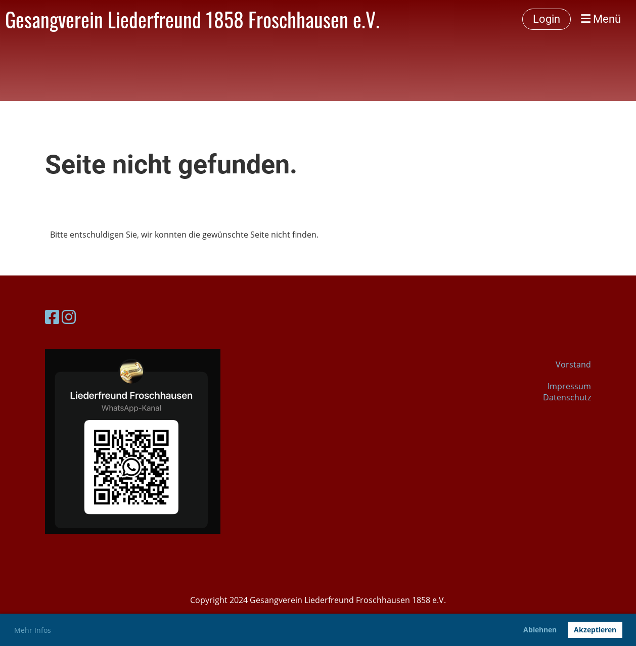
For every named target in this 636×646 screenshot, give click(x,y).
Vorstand (573, 364)
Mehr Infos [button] (32, 630)
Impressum (569, 386)
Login (546, 19)
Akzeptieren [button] (595, 629)
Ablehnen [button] (540, 629)
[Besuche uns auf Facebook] (52, 317)
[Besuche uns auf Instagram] (69, 317)
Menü (601, 19)
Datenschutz (567, 397)
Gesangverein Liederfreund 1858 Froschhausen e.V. (192, 19)
